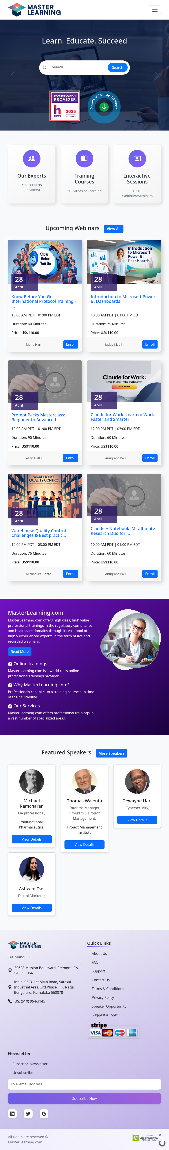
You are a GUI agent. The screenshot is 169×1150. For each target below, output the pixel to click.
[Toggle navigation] (155, 9)
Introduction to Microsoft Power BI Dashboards (123, 299)
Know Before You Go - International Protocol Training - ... (43, 301)
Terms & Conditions (108, 988)
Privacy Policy (103, 997)
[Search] (73, 67)
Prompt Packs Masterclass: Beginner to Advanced (38, 417)
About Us (99, 953)
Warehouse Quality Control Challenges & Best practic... (38, 533)
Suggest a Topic (105, 1015)
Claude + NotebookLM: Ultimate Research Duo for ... (123, 530)
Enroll (70, 344)
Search (117, 67)
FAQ (95, 962)
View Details (32, 839)
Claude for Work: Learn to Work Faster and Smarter (122, 417)
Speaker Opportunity (109, 1006)
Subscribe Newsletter (30, 1063)
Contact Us (101, 979)
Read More (20, 651)
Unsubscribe (23, 1072)
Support (98, 971)
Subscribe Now (84, 1098)
